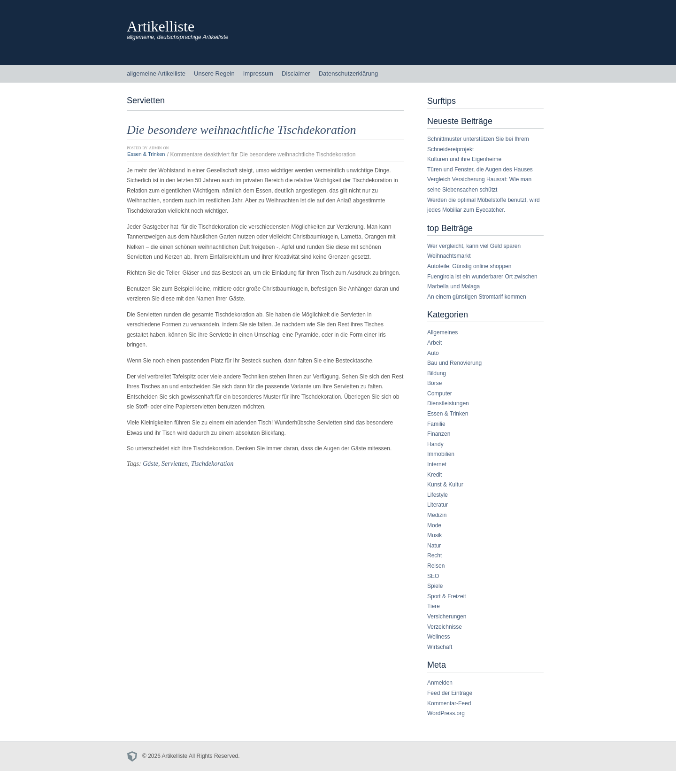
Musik (434, 535)
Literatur (437, 504)
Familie (436, 424)
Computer (439, 393)
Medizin (436, 515)
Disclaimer (296, 73)
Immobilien (440, 454)
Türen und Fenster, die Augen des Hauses (480, 169)
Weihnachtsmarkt (448, 256)
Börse (434, 383)
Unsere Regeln (214, 73)
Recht (434, 555)
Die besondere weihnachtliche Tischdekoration (241, 130)
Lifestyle (437, 495)
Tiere (433, 606)
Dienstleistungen (448, 403)
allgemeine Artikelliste (156, 73)
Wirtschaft (439, 647)
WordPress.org (446, 713)
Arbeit (434, 342)
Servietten (174, 463)
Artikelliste (160, 26)
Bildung (436, 373)
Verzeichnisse (444, 627)
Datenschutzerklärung (348, 73)
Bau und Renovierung (454, 363)
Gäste (150, 463)
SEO (433, 576)
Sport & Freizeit (446, 596)
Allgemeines (442, 332)
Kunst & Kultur (445, 484)
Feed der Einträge (449, 693)
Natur (434, 545)
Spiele (435, 586)
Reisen (436, 566)
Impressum (258, 73)
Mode (434, 525)
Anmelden (440, 682)
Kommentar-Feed (449, 703)
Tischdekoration (212, 463)
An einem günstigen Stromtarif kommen (476, 296)
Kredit (434, 474)
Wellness (438, 636)
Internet (436, 464)
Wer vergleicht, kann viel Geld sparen (474, 246)
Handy (435, 444)
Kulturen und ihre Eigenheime (464, 159)
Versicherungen (446, 616)
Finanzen (438, 434)
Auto (433, 353)
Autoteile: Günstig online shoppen (469, 266)
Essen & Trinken (146, 154)
